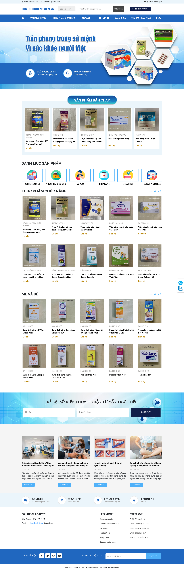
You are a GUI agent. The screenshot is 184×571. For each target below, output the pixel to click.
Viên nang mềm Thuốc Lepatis (145, 140)
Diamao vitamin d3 (117, 375)
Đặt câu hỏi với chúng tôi (153, 2)
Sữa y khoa (120, 18)
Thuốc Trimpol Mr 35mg (118, 139)
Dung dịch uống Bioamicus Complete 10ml (63, 331)
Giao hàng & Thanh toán (139, 528)
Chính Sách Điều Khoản (139, 524)
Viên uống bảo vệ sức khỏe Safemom (121, 228)
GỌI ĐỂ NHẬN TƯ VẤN (140, 9)
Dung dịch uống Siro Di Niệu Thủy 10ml (121, 275)
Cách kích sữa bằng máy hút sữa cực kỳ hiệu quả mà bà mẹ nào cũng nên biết (145, 465)
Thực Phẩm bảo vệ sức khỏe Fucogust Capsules (91, 140)
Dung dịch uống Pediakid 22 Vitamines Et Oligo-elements (121, 331)
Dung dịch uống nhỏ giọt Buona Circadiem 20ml (62, 275)
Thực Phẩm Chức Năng (64, 18)
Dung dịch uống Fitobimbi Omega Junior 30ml (91, 331)
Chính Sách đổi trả (137, 519)
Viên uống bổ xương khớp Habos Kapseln (91, 275)
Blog (158, 18)
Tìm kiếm (118, 9)
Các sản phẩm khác (141, 18)
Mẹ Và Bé (86, 18)
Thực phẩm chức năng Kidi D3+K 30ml (149, 331)
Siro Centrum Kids (88, 375)
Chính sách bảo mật (138, 533)
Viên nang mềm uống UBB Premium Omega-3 (37, 142)
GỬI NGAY (146, 412)
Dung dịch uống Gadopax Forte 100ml (33, 376)
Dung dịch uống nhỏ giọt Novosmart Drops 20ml (33, 275)
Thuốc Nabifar (144, 375)
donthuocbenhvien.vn (35, 523)
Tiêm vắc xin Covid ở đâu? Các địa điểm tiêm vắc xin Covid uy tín (38, 464)
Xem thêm (28, 485)
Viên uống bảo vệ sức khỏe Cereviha (150, 228)
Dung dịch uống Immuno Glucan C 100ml (62, 376)
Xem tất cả (155, 191)
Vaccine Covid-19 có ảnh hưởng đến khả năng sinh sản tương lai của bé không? (73, 465)
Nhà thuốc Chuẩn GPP (139, 537)
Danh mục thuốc (37, 18)
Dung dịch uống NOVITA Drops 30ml (33, 331)
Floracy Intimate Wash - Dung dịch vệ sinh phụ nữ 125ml (64, 140)
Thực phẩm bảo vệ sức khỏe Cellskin (90, 228)
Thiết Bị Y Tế (103, 18)
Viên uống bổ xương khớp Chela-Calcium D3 (149, 275)
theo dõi (153, 556)
